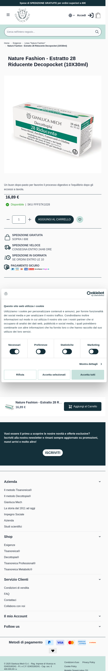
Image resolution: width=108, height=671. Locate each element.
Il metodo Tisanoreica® (18, 490)
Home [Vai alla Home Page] (6, 43)
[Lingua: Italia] (72, 15)
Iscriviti (52, 453)
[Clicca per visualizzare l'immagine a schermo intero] (52, 124)
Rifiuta (20, 374)
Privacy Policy (88, 662)
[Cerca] (97, 31)
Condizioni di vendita (16, 587)
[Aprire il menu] (8, 15)
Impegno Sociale (14, 514)
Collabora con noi (14, 606)
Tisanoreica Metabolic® (18, 569)
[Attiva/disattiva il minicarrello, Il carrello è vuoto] (97, 15)
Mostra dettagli (88, 363)
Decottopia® (11, 557)
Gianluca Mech (13, 502)
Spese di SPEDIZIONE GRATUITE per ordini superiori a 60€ (53, 3)
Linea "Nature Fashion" (34, 43)
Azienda (9, 520)
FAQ (6, 593)
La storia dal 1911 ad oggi (19, 508)
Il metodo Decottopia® (17, 496)
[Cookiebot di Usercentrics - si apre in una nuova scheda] (89, 293)
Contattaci (10, 600)
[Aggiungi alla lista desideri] (79, 219)
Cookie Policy (70, 666)
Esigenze (17, 43)
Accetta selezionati (54, 374)
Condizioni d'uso (71, 662)
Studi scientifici (13, 526)
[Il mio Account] (85, 15)
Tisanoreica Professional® (19, 563)
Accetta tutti (87, 374)
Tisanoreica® (12, 551)
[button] (52, 482)
